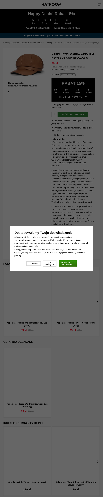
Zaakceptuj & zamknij (68, 263)
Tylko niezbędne (49, 263)
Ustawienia (33, 263)
